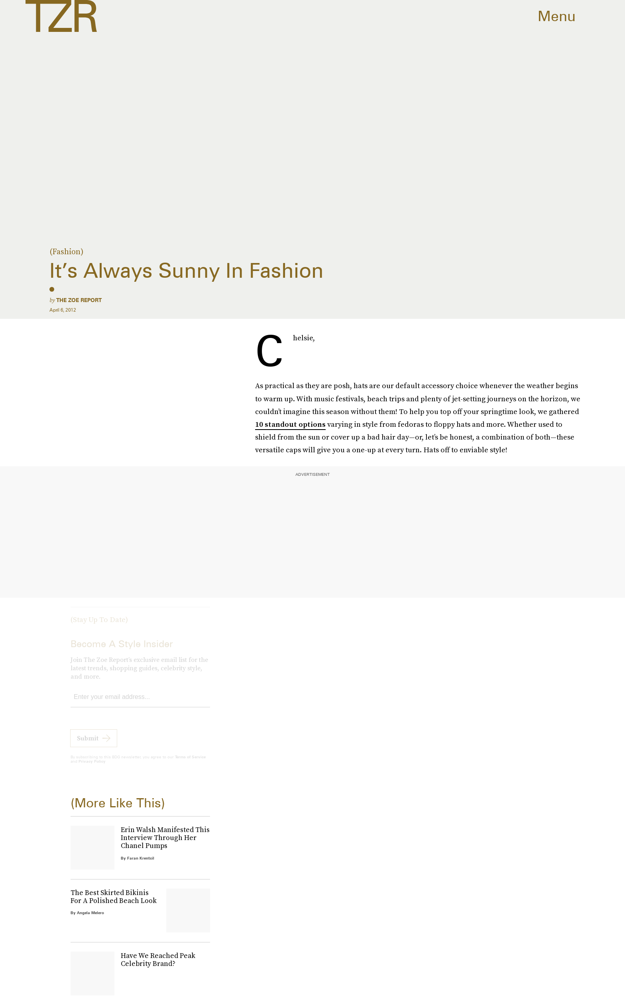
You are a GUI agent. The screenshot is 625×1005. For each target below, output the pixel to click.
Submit (87, 744)
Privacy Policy (92, 768)
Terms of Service (190, 763)
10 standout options (290, 424)
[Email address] (140, 704)
